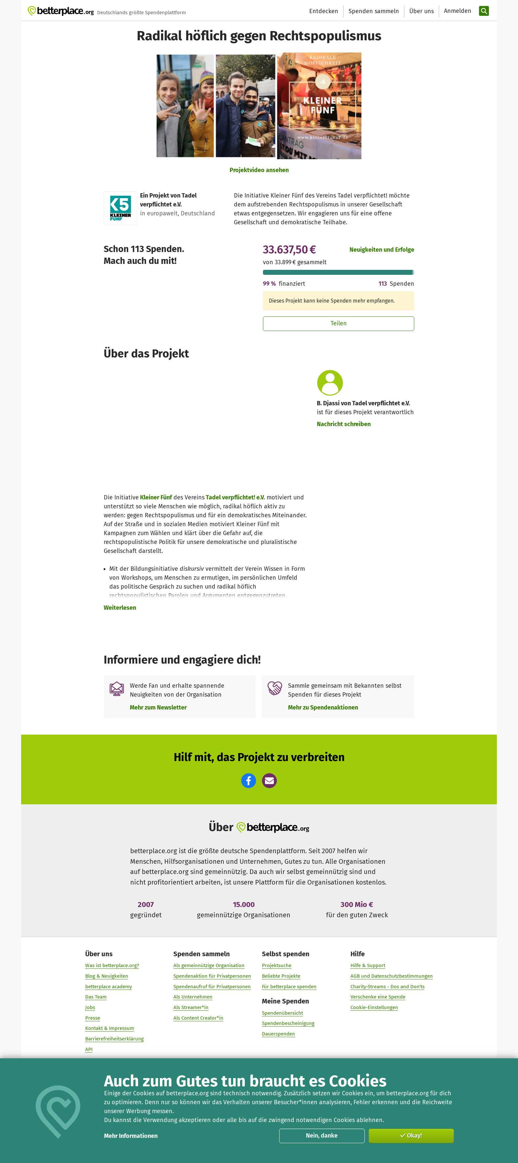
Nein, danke (322, 1135)
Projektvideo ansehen (259, 170)
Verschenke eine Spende (378, 997)
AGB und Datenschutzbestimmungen (392, 976)
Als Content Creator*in (198, 1018)
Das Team (96, 997)
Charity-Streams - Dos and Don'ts (388, 987)
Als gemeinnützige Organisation (208, 965)
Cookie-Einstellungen (374, 1007)
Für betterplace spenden (289, 987)
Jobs (90, 1007)
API (88, 1049)
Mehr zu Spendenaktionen (323, 707)
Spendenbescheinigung (288, 1023)
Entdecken (323, 11)
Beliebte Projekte (281, 976)
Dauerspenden (278, 1034)
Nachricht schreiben (344, 424)
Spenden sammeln (374, 11)
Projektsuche (276, 965)
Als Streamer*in (190, 1007)
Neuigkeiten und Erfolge (382, 249)
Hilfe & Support (368, 965)
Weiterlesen (120, 607)
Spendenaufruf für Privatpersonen (212, 987)
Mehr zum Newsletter (158, 707)
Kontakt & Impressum (109, 1028)
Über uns (421, 11)
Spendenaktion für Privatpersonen (212, 976)
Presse (92, 1018)
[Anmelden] (457, 11)
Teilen (339, 323)
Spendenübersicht (282, 1013)
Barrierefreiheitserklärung (114, 1039)
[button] (248, 780)
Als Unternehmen (192, 997)
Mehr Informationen (131, 1136)
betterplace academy (108, 987)
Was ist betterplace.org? (112, 965)
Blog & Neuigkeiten (106, 976)
